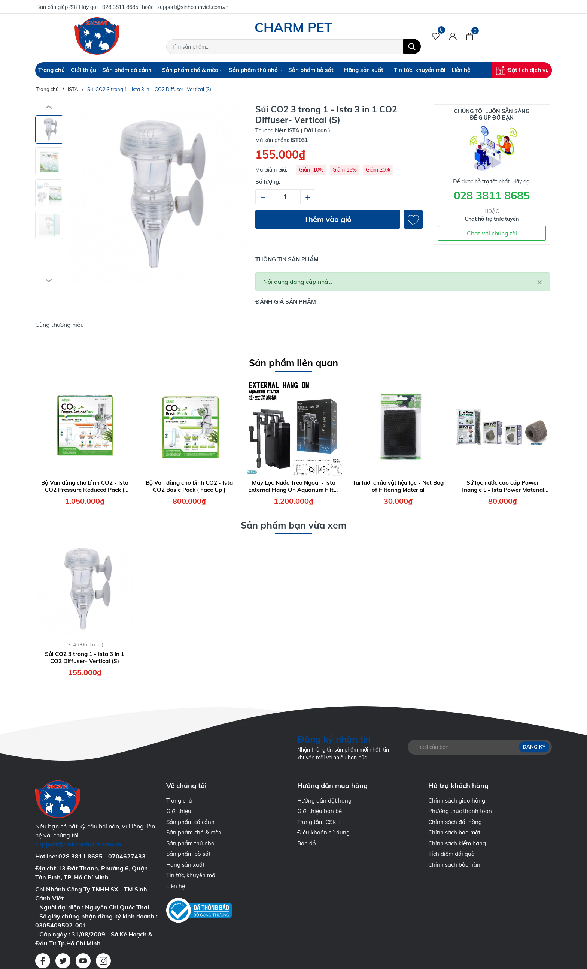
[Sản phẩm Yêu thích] (436, 35)
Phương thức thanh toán (460, 811)
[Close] (539, 282)
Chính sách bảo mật (454, 832)
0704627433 (127, 856)
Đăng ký (534, 747)
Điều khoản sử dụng (323, 832)
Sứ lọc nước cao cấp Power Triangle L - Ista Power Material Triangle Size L (502, 486)
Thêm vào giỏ (328, 219)
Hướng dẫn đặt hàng (324, 800)
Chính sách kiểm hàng (457, 843)
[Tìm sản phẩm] (293, 46)
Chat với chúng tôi (492, 233)
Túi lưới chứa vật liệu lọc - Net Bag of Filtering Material (398, 486)
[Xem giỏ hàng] (470, 36)
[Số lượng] (285, 196)
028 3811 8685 (120, 7)
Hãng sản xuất (366, 69)
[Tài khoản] (453, 35)
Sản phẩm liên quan (293, 362)
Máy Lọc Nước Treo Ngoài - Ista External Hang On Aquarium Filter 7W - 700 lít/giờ (293, 486)
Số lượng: (267, 181)
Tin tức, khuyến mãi (419, 69)
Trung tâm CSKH (318, 821)
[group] (156, 194)
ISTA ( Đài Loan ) (84, 644)
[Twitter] (62, 960)
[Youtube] (83, 960)
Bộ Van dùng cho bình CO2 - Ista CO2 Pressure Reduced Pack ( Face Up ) (84, 486)
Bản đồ (306, 843)
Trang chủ (51, 69)
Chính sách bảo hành (456, 864)
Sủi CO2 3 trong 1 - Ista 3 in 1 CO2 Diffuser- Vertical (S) (84, 657)
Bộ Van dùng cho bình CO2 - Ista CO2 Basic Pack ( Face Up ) (189, 486)
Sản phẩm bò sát (313, 69)
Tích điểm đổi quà (451, 853)
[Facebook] (42, 960)
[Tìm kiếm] (412, 46)
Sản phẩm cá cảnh (129, 69)
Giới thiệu (83, 69)
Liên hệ (460, 69)
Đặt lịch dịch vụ (522, 70)
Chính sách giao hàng (456, 800)
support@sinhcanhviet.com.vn (192, 7)
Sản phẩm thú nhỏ (255, 69)
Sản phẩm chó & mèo (192, 69)
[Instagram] (103, 960)
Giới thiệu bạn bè (319, 811)
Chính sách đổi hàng (455, 821)
